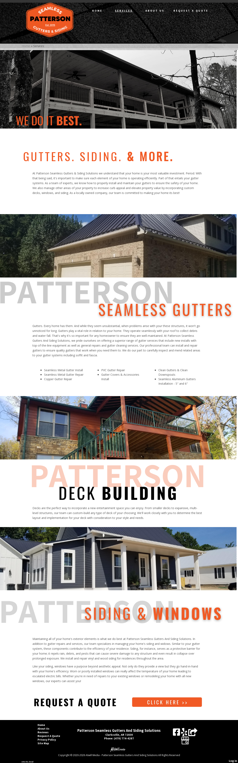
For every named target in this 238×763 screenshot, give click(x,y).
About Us (154, 10)
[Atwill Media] (119, 749)
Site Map (46, 743)
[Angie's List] (192, 733)
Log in (233, 761)
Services (124, 10)
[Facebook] (177, 733)
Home (97, 10)
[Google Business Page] (185, 739)
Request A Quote (190, 10)
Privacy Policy (50, 739)
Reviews (46, 732)
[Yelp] (184, 733)
